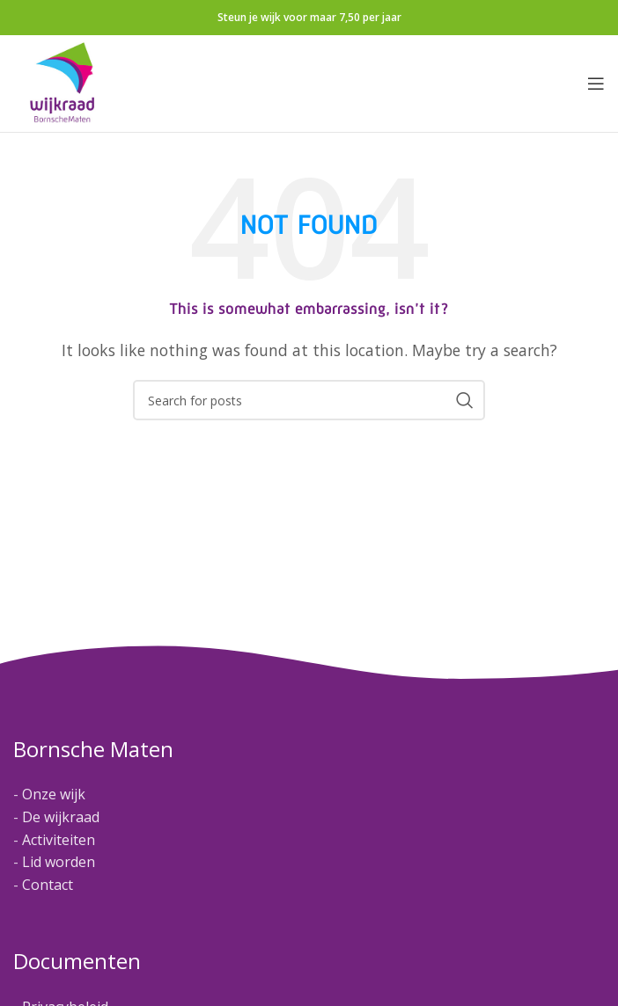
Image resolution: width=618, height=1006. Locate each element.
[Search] (309, 400)
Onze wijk (53, 794)
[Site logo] (63, 81)
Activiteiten (58, 839)
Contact (47, 884)
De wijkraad (60, 817)
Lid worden (58, 861)
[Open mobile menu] (596, 83)
